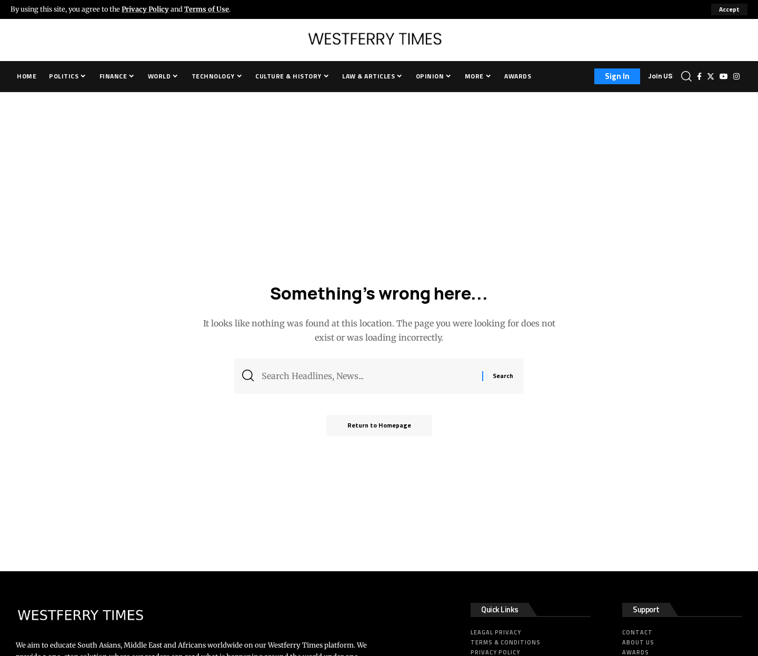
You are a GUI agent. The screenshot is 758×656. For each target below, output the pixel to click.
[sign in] (617, 76)
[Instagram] (736, 76)
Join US (660, 76)
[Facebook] (699, 76)
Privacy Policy (145, 9)
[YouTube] (724, 76)
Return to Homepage (379, 425)
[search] (686, 76)
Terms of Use (206, 9)
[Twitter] (710, 76)
